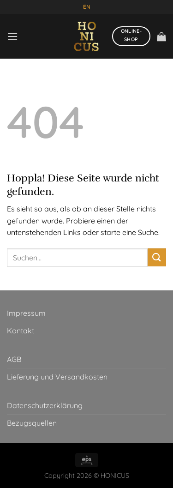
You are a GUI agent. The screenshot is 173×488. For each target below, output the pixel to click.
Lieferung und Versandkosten (57, 376)
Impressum (26, 313)
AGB (14, 359)
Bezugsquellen (32, 423)
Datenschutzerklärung (45, 405)
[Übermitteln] (157, 257)
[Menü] (12, 36)
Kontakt (20, 330)
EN (86, 6)
